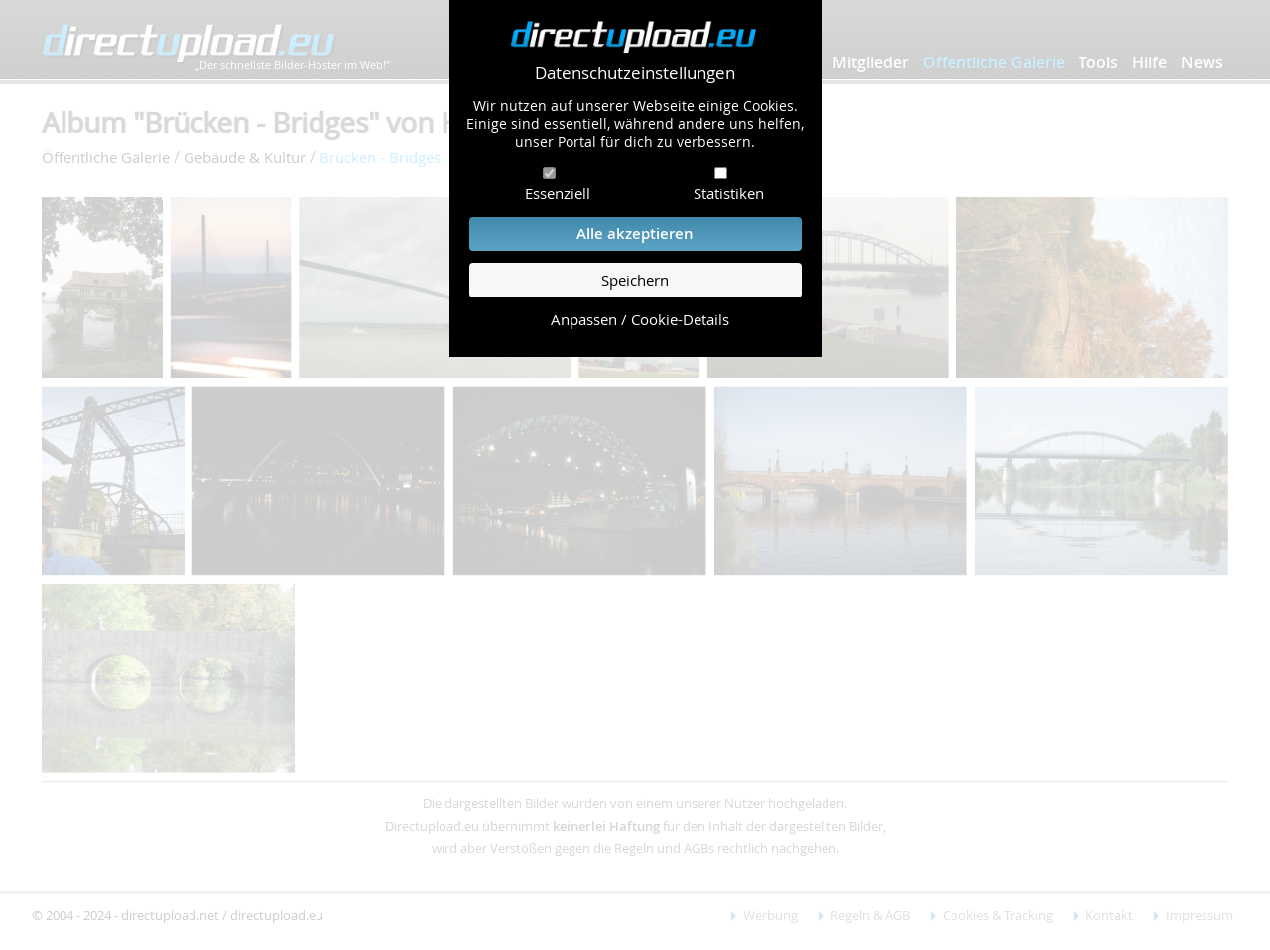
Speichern (635, 280)
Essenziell (557, 193)
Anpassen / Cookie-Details (640, 319)
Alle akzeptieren (635, 233)
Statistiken (729, 193)
